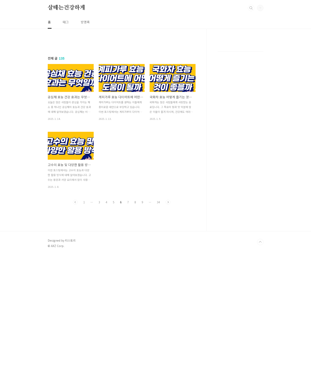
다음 (168, 258)
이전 (75, 258)
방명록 (85, 22)
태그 (66, 22)
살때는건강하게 (66, 8)
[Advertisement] (122, 77)
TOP (260, 353)
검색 (251, 8)
